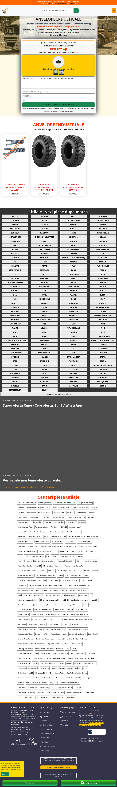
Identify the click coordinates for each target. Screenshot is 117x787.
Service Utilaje (46, 725)
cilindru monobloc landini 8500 (38, 508)
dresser (37, 634)
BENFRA (73, 224)
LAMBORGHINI (102, 307)
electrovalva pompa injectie (84, 658)
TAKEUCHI (44, 361)
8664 (84, 605)
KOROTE (102, 303)
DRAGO (44, 253)
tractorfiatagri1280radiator (71, 605)
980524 (80, 551)
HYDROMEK (44, 286)
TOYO (15, 369)
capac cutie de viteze (25, 634)
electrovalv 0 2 (34, 517)
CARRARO (44, 233)
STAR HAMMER (73, 357)
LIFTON (103, 311)
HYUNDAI (103, 286)
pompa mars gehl (58, 517)
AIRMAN (15, 220)
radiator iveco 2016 (70, 595)
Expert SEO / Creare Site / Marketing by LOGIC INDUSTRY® (58, 775)
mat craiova (22, 624)
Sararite (64, 725)
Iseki (15, 295)
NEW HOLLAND (73, 328)
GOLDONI (15, 278)
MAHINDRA (15, 315)
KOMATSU (73, 303)
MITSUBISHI (103, 319)
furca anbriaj (63, 551)
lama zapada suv (24, 658)
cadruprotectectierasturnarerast (79, 585)
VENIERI (15, 377)
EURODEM (15, 257)
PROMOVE (44, 340)
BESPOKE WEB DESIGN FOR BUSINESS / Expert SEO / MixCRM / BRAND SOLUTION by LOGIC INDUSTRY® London (58, 761)
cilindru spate (45, 653)
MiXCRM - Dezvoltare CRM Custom (58, 767)
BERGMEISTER (15, 228)
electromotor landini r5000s (27, 546)
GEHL (103, 274)
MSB (44, 324)
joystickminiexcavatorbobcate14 (72, 619)
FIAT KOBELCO (103, 266)
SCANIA (44, 348)
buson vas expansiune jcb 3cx (28, 605)
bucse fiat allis (93, 634)
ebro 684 (38, 566)
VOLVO (15, 381)
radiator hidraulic (44, 512)
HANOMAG (103, 278)
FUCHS (44, 274)
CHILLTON (73, 237)
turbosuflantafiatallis (25, 566)
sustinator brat (57, 542)
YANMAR (74, 381)
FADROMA (102, 257)
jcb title (45, 634)
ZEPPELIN (73, 386)
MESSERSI (73, 319)
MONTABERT (15, 324)
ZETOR (103, 386)
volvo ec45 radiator (90, 561)
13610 (46, 537)
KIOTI (102, 299)
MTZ (103, 324)
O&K (15, 332)
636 (47, 556)
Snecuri (64, 721)
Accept (5, 774)
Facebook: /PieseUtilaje (20, 732)
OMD (44, 336)
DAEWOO (103, 241)
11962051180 (53, 581)
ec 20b (53, 668)
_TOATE (44, 390)
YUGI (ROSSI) (103, 381)
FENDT (44, 262)
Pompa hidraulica (47, 733)
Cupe (50, 3)
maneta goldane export (76, 537)
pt (91, 595)
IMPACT (73, 290)
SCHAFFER (102, 348)
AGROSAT (103, 216)
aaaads (70, 610)
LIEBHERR (73, 311)
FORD (73, 270)
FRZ (15, 274)
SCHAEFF (73, 348)
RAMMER (74, 340)
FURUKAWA (74, 274)
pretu (85, 668)
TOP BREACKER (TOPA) (103, 365)
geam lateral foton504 (80, 508)
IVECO (102, 295)
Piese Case (45, 712)
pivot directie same (42, 697)
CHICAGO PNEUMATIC (44, 237)
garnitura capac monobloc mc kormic (68, 532)
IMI (44, 290)
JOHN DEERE (44, 299)
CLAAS (103, 237)
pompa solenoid (23, 615)
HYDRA (103, 282)
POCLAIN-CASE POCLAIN (15, 340)
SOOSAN (15, 357)
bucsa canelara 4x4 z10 (26, 576)
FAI (15, 262)
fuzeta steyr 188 (57, 697)
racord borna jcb (37, 615)
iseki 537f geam (76, 644)
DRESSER (73, 253)
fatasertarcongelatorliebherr (27, 600)
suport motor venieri (77, 653)
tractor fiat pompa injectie (41, 658)
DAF (15, 245)
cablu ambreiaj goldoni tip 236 (71, 556)
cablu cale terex (58, 512)
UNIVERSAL (15, 373)
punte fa (21, 683)
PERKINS (73, 336)
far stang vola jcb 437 (44, 532)
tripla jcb (65, 624)
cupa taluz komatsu (24, 610)
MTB (74, 324)
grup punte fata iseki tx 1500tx (57, 644)
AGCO (73, 216)
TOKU (73, 365)
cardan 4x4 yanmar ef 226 (27, 512)
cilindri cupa (83, 595)
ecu (55, 551)
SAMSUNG (102, 344)
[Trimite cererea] (58, 104)
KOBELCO (15, 303)
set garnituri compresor (79, 600)
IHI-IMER (15, 290)
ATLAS (44, 220)
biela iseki (94, 508)
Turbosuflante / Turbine (45, 487)
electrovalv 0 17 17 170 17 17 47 (52, 678)
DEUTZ (15, 249)
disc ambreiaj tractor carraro (77, 673)
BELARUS (44, 224)
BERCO (103, 224)
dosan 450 (45, 517)
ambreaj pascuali (75, 527)
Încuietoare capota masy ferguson (29, 537)
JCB (15, 299)
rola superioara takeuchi (79, 615)
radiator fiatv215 (24, 619)
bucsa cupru (93, 512)
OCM (44, 332)
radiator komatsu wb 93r (78, 590)
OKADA (73, 332)
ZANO (44, 386)
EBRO (103, 253)
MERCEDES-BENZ (44, 319)
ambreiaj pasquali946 (47, 546)
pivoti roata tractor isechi (45, 639)
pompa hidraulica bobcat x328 (36, 683)
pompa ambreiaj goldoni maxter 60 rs (52, 629)
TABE (15, 361)
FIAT (73, 266)
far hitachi (54, 527)
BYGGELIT (15, 233)
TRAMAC (44, 369)
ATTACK (15, 224)
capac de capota (23, 522)
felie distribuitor (81, 610)
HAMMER (44, 278)
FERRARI (103, 262)
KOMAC (44, 303)
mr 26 (75, 649)
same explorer (88, 678)
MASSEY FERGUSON (102, 315)
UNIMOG (103, 369)
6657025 (64, 527)
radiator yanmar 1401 (60, 653)
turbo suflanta (70, 542)
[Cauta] (76, 10)
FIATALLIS (44, 270)
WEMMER (44, 381)
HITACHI (44, 282)
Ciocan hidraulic (26, 487)
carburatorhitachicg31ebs (60, 508)
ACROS (15, 216)
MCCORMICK (15, 319)
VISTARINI (102, 377)
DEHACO (73, 245)
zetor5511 (21, 508)
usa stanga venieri (44, 503)
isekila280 (59, 649)
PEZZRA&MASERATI (102, 336)
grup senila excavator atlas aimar (67, 683)
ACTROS (44, 216)
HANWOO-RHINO (15, 282)
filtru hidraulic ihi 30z (25, 542)
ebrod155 (42, 571)
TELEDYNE (15, 365)
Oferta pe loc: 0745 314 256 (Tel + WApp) (58, 42)
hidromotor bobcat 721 (57, 585)
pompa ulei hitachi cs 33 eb (27, 551)
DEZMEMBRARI (73, 249)
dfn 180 (68, 663)
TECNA (103, 361)
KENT (73, 299)
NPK (103, 328)
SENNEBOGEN (44, 352)
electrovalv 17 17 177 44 (79, 624)
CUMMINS (15, 241)
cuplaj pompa (70, 697)
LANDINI (15, 311)
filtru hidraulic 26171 (42, 542)
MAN (44, 315)
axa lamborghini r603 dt (58, 590)
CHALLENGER (15, 237)
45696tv (61, 692)
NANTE (15, 328)
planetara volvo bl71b (58, 537)
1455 (56, 619)
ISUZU (44, 295)
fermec (35, 663)
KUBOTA (73, 307)
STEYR (102, 357)
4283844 (82, 522)
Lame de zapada (67, 712)
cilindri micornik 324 (73, 678)
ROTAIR (44, 344)
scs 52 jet (92, 605)
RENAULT (15, 344)
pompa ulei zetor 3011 (66, 561)
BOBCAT (44, 228)
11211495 (89, 551)
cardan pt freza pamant (77, 634)
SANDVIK (15, 348)
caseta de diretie (59, 658)
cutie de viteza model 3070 (27, 571)
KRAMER (15, 307)
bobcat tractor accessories (44, 649)
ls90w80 (66, 600)
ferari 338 (42, 581)
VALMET (73, 373)
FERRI (44, 266)
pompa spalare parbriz (58, 634)
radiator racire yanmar (26, 639)
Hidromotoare (66, 716)
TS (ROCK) (73, 369)
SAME (73, 344)
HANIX (74, 278)
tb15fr (20, 556)
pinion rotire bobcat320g (42, 610)
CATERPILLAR (103, 233)
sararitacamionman (84, 542)
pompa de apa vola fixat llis (78, 629)
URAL (44, 373)
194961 (73, 551)
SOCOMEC (102, 352)
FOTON (103, 270)
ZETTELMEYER (15, 390)
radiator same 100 (29, 503)
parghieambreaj (92, 537)
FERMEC (73, 262)
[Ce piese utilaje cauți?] (58, 10)
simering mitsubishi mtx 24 (50, 605)
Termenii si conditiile (13, 767)
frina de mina (36, 522)
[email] (58, 100)
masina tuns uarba (48, 561)
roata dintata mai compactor (28, 653)
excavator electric (45, 551)
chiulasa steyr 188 (24, 663)
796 (19, 503)
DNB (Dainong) (102, 249)
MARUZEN (73, 315)
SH (73, 352)
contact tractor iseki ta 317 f (42, 619)
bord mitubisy (38, 595)
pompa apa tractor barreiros (54, 522)
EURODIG (44, 257)
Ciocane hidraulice (61, 3)
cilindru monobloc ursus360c (50, 600)
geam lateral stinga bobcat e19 (85, 663)
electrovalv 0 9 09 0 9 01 (43, 673)
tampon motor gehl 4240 (37, 624)
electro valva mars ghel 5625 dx (29, 561)
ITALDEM (74, 295)
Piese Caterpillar (47, 708)
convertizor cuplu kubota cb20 (64, 503)
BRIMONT (103, 228)
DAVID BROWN (44, 245)
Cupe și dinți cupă (10, 487)
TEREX (44, 365)
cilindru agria (22, 517)
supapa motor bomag (85, 503)
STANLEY (44, 357)
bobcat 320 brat (41, 590)
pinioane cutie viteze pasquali (28, 668)
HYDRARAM (15, 286)
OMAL (15, 336)
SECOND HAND (15, 352)
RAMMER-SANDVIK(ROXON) (103, 340)
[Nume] (58, 92)
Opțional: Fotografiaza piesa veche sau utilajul (68, 65)
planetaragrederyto (41, 527)
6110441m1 (45, 668)
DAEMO (73, 241)
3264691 (90, 581)
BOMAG (73, 228)
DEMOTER (103, 245)
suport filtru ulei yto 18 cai (27, 629)
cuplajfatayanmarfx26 (25, 673)
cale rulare (91, 653)
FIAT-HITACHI (15, 270)
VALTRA (103, 373)
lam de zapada (81, 639)
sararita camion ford (53, 595)
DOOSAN (15, 253)
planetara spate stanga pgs (66, 546)
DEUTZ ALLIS (44, 249)
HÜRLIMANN (73, 286)
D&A (44, 241)
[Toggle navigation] (114, 10)
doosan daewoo (59, 610)
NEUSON (44, 328)
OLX (103, 332)
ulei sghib (91, 517)
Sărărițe (72, 3)
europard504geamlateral (26, 532)
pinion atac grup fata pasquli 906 (52, 663)
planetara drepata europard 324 (70, 668)
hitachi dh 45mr (54, 624)
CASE (73, 233)
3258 (51, 683)
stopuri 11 (54, 556)
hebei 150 (70, 512)
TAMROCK (73, 361)
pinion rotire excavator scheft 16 (57, 615)
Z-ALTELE (15, 386)
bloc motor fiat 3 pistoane (80, 576)
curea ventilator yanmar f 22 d (28, 678)
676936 (70, 658)
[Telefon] (58, 96)
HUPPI (73, 282)
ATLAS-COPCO (74, 220)
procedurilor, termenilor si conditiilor (61, 111)
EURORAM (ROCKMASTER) (73, 257)
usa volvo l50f (71, 522)
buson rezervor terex (25, 527)
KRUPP (44, 307)
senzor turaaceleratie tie (38, 585)
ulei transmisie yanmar (26, 590)
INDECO (102, 290)
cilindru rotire (59, 673)
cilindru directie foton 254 (76, 517)
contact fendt (81, 512)
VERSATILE (73, 377)
